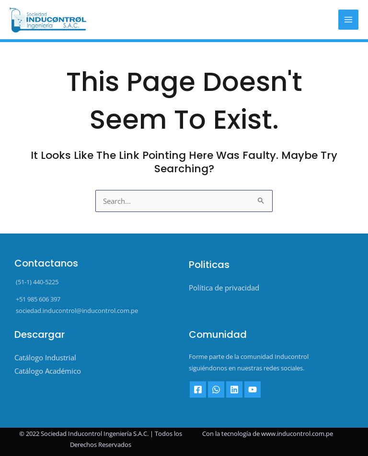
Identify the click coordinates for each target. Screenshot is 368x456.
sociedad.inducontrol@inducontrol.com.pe (76, 310)
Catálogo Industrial (45, 357)
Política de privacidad (224, 287)
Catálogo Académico (47, 371)
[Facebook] (198, 389)
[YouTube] (252, 389)
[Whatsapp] (216, 389)
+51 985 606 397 (37, 299)
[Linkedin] (234, 389)
